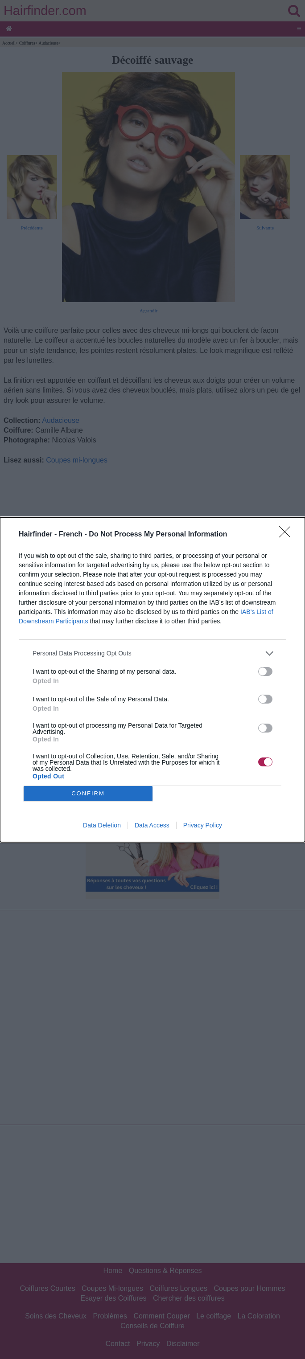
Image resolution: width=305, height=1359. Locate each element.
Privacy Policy (202, 825)
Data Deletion (102, 825)
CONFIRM (88, 793)
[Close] (287, 534)
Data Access (152, 825)
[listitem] (152, 653)
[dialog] (152, 679)
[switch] (265, 671)
